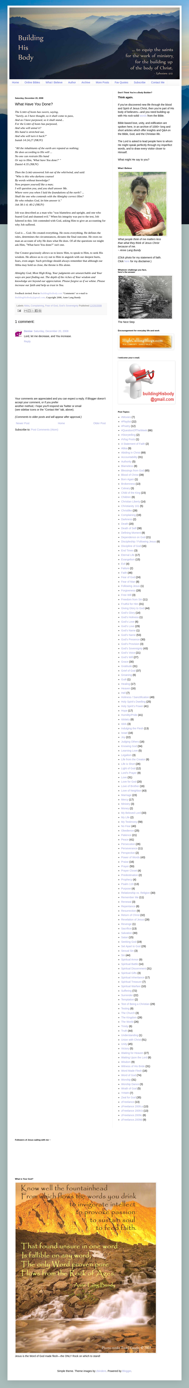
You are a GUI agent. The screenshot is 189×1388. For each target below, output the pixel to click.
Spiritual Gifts (129, 972)
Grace (124, 661)
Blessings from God (132, 470)
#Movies (126, 417)
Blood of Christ (129, 474)
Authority (126, 461)
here (126, 261)
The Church (128, 1012)
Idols (124, 723)
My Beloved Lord (131, 812)
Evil (123, 563)
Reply (27, 341)
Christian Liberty (130, 501)
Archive (85, 82)
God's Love (127, 621)
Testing (125, 1008)
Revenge (126, 924)
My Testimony (129, 821)
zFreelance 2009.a (132, 1106)
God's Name (128, 630)
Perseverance (129, 848)
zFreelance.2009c (131, 1115)
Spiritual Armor (129, 959)
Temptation (127, 999)
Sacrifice (126, 928)
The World (127, 1021)
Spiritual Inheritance (132, 977)
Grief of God (128, 670)
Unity (124, 1043)
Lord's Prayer (129, 772)
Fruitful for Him (129, 603)
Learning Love (129, 750)
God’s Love (128, 626)
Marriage (126, 795)
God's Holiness (130, 617)
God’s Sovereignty (68, 305)
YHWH (125, 1092)
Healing (125, 683)
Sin (123, 955)
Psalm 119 (127, 884)
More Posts (102, 82)
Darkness (126, 519)
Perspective (128, 852)
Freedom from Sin (131, 599)
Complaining (37, 305)
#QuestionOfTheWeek (134, 430)
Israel (124, 732)
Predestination (129, 875)
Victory (125, 1048)
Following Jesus (130, 585)
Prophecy (126, 879)
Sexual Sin (127, 950)
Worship (126, 1079)
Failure (125, 568)
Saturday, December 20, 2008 (51, 331)
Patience (126, 835)
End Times (127, 550)
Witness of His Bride (133, 1066)
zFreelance (127, 1101)
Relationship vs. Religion (135, 892)
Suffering (126, 990)
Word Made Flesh (131, 1070)
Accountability (129, 457)
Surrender (127, 995)
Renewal (126, 901)
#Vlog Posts (128, 439)
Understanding (129, 1035)
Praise (125, 861)
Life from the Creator (133, 759)
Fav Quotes (121, 82)
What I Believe (54, 82)
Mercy (124, 799)
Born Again (127, 479)
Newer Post (22, 423)
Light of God (128, 768)
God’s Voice (128, 652)
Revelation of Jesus (132, 919)
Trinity (124, 1026)
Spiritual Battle (129, 964)
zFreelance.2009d (131, 1119)
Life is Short (128, 763)
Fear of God (51, 305)
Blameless (127, 466)
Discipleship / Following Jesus (138, 541)
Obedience (127, 830)
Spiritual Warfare (131, 986)
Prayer (125, 866)
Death (124, 523)
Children (126, 497)
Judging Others (130, 741)
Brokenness (128, 483)
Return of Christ (130, 915)
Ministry (125, 803)
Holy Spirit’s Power (132, 706)
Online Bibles (32, 82)
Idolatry (125, 719)
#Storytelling (128, 434)
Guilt (124, 679)
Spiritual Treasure (131, 981)
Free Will (126, 594)
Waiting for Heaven (132, 1052)
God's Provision (130, 643)
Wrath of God (129, 1088)
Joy (123, 737)
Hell (123, 692)
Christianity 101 (130, 506)
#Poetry (125, 426)
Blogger (126, 1371)
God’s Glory (128, 612)
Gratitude (126, 666)
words (143, 115)
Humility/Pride (129, 714)
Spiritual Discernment (133, 968)
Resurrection (128, 910)
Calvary (125, 488)
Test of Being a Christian (135, 1004)
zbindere (101, 1371)
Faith (124, 572)
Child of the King (131, 492)
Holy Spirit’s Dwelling (133, 701)
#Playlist (126, 421)
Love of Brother (130, 786)
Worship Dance (130, 1084)
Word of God (128, 1075)
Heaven (125, 688)
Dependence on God (133, 537)
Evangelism (128, 559)
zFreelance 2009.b (132, 1110)
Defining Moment (131, 532)
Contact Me (158, 82)
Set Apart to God (131, 946)
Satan (124, 937)
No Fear (126, 826)
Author (72, 82)
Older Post (99, 423)
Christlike (126, 510)
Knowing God (129, 746)
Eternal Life (128, 554)
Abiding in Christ (130, 452)
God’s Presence (130, 639)
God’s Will (127, 657)
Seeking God (128, 941)
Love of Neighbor (131, 790)
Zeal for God (128, 1097)
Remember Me (130, 897)
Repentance (128, 906)
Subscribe (139, 82)
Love (124, 777)
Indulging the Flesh (132, 728)
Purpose (126, 888)
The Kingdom (129, 1017)
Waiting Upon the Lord (134, 1057)
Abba (26, 305)
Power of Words (130, 857)
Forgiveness (128, 590)
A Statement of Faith (133, 443)
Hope (124, 710)
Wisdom (126, 1061)
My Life (125, 817)
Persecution (128, 844)
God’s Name (128, 634)
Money (125, 808)
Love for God (128, 781)
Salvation (126, 932)
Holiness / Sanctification (135, 697)
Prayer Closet (129, 870)
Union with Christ (131, 1039)
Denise (28, 331)
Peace (125, 839)
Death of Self (128, 528)
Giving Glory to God (132, 608)
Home (15, 82)
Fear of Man (128, 581)
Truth (124, 1030)
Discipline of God (131, 546)
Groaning (126, 674)
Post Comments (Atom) (44, 429)
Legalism (126, 755)
